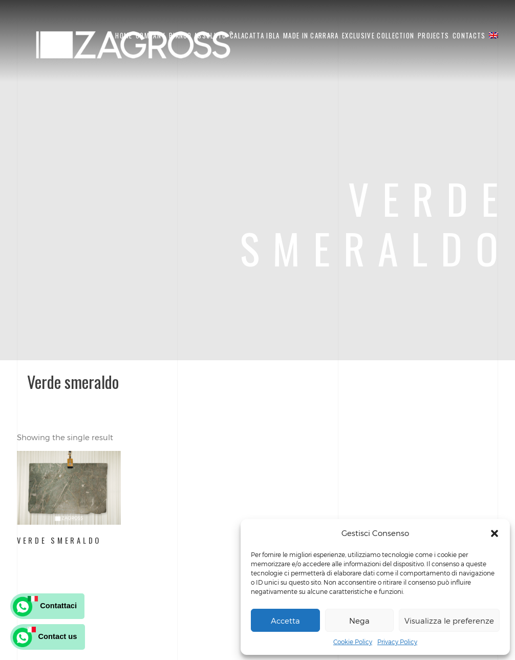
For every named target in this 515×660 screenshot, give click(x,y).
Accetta (285, 620)
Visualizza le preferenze (449, 620)
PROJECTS (433, 35)
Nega (359, 620)
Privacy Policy (397, 641)
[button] (494, 533)
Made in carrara (311, 35)
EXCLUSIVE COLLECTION (378, 35)
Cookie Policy (352, 641)
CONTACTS (469, 35)
